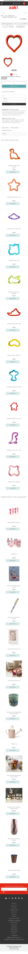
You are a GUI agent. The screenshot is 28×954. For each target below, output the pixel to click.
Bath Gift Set (14, 554)
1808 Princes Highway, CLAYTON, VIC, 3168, (14, 939)
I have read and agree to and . (14, 891)
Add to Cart (14, 86)
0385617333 (14, 935)
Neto (18, 948)
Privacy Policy (22, 891)
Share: (23, 19)
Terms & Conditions (16, 891)
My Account (16, 3)
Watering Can (14, 743)
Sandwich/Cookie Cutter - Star (14, 197)
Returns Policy (14, 929)
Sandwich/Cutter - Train (14, 260)
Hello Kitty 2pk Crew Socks (14, 680)
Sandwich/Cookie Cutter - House (14, 418)
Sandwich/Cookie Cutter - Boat (14, 323)
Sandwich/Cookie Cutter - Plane (14, 387)
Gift (6, 15)
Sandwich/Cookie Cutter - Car (14, 355)
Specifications (14, 127)
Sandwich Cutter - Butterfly (14, 481)
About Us (14, 914)
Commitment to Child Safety (14, 920)
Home (2, 15)
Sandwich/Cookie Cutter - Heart (9, 17)
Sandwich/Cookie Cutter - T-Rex (14, 450)
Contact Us (14, 916)
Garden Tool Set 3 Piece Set (14, 649)
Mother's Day (11, 15)
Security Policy (14, 931)
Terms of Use (14, 924)
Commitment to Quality (14, 918)
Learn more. (3, 79)
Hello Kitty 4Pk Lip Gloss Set (14, 522)
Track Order (14, 907)
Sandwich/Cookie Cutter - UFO (14, 228)
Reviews (7, 130)
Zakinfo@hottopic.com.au (14, 937)
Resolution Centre (14, 910)
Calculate (14, 104)
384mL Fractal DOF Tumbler (14, 870)
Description (5, 127)
